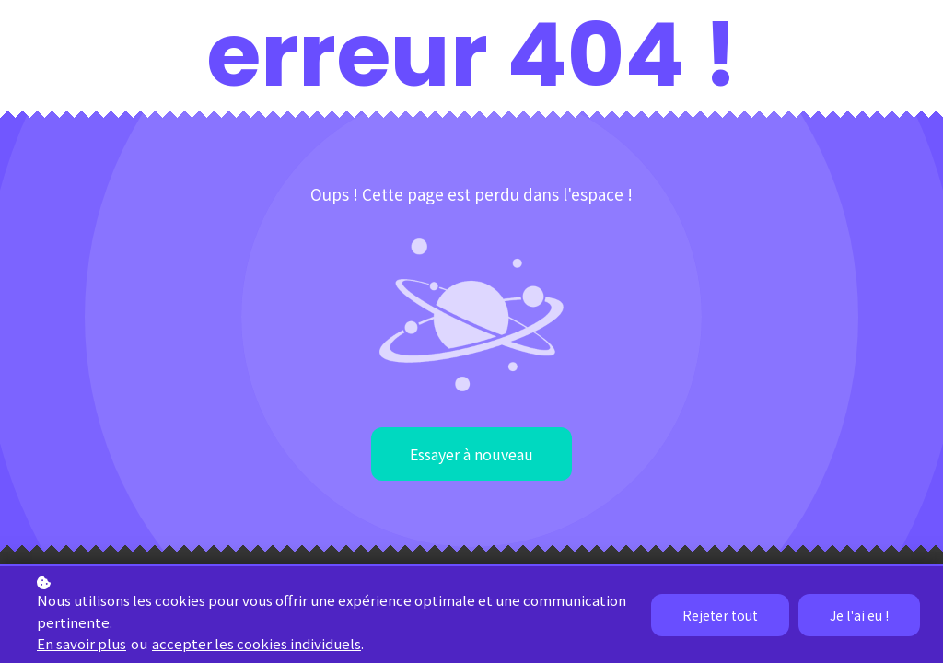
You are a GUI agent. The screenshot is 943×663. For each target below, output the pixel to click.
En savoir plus (81, 643)
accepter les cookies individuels (256, 643)
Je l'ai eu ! (859, 615)
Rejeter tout (720, 615)
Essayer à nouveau (471, 454)
